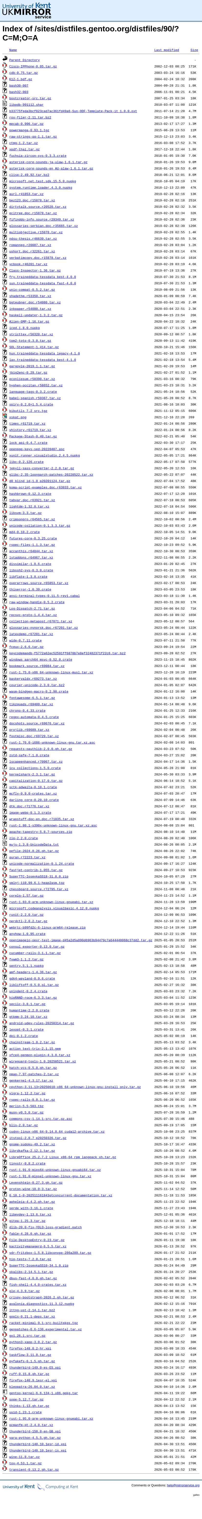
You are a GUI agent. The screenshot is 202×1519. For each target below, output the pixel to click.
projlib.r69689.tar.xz (29, 729)
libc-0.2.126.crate (26, 461)
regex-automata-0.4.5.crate (34, 717)
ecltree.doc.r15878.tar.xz (33, 213)
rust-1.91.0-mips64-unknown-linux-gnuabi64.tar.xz (55, 1169)
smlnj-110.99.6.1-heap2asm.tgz (37, 882)
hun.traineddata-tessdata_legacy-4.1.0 (44, 353)
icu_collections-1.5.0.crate (35, 768)
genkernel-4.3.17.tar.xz (31, 1080)
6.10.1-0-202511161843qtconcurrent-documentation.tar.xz (60, 1195)
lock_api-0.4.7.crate (28, 442)
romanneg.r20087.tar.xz (30, 245)
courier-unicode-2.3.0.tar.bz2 (37, 685)
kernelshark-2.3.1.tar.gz (32, 774)
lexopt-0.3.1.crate (26, 1029)
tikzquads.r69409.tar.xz (31, 704)
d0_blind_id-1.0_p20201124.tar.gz (39, 481)
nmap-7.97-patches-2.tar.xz (34, 1074)
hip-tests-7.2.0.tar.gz (30, 1259)
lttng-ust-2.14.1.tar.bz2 (32, 1310)
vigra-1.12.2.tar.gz (27, 1093)
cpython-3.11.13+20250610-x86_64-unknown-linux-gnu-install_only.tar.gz (75, 1087)
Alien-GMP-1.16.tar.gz (29, 321)
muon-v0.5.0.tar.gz (26, 1112)
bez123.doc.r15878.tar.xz (32, 200)
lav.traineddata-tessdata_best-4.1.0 (42, 359)
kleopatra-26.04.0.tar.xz (32, 1386)
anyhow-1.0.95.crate (27, 933)
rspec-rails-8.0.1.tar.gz (32, 1099)
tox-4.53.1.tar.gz (25, 1463)
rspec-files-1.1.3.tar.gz (32, 544)
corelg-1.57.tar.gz (26, 895)
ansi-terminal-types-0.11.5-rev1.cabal (44, 595)
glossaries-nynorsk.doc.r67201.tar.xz (43, 627)
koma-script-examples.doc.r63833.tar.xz (45, 487)
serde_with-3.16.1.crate (31, 1208)
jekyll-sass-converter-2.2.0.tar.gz (41, 468)
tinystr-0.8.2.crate (27, 1163)
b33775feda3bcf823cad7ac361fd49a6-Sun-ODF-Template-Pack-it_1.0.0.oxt (73, 111)
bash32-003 (18, 92)
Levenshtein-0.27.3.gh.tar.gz (36, 1182)
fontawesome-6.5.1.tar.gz (32, 697)
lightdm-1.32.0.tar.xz (29, 506)
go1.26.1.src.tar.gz (27, 1335)
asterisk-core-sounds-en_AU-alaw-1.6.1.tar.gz (51, 168)
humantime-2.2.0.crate (29, 1010)
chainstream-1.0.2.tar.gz (32, 1042)
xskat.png (17, 417)
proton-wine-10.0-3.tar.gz (33, 1189)
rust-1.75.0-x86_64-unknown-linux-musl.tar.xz (51, 672)
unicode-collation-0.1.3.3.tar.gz (39, 525)
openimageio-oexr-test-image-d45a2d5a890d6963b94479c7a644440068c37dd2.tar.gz (80, 940)
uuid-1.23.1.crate (25, 1412)
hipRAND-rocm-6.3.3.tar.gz (33, 997)
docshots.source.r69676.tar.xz (37, 723)
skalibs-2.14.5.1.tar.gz (31, 1272)
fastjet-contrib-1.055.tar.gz (36, 870)
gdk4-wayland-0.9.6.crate (32, 978)
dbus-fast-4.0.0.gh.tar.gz (33, 1278)
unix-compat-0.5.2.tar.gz (32, 289)
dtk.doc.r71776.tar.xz (29, 806)
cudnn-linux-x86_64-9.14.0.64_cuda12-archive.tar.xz (57, 1131)
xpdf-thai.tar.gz (24, 149)
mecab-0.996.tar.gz (26, 123)
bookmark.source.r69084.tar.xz (37, 666)
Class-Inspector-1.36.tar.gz (35, 270)
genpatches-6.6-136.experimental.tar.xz (45, 1329)
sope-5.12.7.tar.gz (26, 1399)
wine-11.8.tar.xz (24, 1456)
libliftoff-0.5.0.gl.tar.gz (34, 984)
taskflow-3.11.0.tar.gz (30, 1354)
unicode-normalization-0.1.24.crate (41, 863)
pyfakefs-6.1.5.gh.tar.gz (32, 1361)
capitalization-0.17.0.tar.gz (36, 780)
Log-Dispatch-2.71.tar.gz (32, 608)
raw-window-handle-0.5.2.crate (37, 602)
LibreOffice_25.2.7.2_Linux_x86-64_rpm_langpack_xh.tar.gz (62, 1157)
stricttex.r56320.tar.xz (31, 334)
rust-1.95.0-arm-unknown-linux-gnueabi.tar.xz (51, 1418)
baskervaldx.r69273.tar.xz (33, 678)
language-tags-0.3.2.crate (33, 391)
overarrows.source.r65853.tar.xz (38, 583)
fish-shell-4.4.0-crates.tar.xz (38, 1284)
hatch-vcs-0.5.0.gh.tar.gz (33, 1067)
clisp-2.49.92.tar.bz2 (29, 174)
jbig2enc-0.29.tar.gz (28, 372)
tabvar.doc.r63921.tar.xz (32, 500)
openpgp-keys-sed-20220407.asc (37, 449)
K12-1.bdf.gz (20, 79)
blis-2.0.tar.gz (23, 1125)
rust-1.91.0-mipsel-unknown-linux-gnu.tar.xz (50, 1176)
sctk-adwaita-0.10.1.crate (33, 787)
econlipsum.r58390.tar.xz (32, 379)
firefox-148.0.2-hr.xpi (30, 1348)
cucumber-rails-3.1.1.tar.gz (35, 953)
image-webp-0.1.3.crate (30, 812)
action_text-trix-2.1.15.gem (35, 1048)
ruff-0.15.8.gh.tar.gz (29, 1374)
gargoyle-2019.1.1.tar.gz (32, 366)
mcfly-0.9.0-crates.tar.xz (33, 793)
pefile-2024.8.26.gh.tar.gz (34, 851)
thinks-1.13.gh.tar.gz (29, 1405)
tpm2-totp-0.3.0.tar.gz (30, 340)
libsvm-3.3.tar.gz (25, 513)
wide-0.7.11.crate (25, 640)
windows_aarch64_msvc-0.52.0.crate (40, 659)
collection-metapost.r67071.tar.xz (40, 621)
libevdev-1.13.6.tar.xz (30, 1214)
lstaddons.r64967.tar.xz (31, 557)
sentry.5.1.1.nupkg (26, 965)
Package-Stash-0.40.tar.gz (33, 436)
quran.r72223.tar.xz (27, 857)
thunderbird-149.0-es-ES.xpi (35, 1367)
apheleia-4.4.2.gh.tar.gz (32, 1201)
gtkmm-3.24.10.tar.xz (28, 1016)
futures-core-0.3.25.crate (33, 538)
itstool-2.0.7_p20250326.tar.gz (38, 1138)
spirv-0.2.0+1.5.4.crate (31, 404)
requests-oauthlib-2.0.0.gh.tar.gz (40, 748)
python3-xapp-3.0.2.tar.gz (33, 1342)
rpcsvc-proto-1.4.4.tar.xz (33, 615)
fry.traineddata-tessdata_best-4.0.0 (42, 277)
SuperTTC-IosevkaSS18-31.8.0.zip (38, 876)
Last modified (166, 50)
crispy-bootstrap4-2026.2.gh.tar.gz (41, 1297)
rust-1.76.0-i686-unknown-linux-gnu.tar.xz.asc (52, 742)
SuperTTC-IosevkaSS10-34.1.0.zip (38, 1265)
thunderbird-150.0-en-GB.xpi (35, 1431)
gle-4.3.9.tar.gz (24, 1291)
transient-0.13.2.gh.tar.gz (34, 1469)
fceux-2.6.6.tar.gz (26, 646)
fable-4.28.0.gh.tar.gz (30, 1233)
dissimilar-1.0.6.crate (30, 564)
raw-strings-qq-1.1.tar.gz (33, 136)
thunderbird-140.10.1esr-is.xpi (38, 1450)
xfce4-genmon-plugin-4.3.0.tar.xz (39, 1055)
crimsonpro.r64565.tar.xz (32, 519)
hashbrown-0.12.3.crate (30, 493)
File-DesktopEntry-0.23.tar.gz (37, 1240)
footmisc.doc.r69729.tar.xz (34, 736)
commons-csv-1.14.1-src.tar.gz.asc (40, 1118)
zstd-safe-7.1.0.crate (29, 755)
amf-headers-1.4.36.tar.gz (33, 972)
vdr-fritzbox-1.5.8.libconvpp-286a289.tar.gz (50, 1252)
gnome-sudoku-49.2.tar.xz (32, 1144)
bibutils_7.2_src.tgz (28, 410)
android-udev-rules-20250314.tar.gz (41, 1023)
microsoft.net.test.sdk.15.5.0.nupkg (42, 181)
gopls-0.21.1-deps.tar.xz (32, 1316)
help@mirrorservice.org (183, 1485)
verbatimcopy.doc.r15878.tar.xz (38, 257)
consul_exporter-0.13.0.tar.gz (37, 946)
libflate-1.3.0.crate (28, 576)
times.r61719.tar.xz (27, 423)
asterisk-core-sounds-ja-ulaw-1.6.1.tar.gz (48, 162)
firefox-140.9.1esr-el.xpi (33, 1380)
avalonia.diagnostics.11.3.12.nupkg (41, 1303)
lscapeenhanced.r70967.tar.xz (36, 761)
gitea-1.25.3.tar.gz (27, 1220)
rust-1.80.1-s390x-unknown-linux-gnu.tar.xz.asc (53, 825)
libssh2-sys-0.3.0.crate (31, 570)
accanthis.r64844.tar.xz (31, 551)
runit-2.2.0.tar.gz (26, 914)
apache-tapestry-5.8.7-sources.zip (40, 831)
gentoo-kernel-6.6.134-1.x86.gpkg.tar (43, 1393)
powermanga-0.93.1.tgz (29, 130)
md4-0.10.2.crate (24, 532)
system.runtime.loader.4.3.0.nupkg (40, 187)
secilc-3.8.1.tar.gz (27, 1004)
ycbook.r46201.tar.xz (28, 264)
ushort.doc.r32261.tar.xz (32, 251)
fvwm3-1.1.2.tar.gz (26, 959)
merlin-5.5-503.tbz (26, 1106)
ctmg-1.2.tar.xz (23, 143)
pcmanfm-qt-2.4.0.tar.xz (31, 1425)
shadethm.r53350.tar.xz (30, 296)
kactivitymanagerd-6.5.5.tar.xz (38, 1246)
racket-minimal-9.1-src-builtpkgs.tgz (43, 1323)
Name (13, 50)
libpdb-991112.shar (26, 104)
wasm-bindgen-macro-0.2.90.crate (38, 691)
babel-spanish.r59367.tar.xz (35, 398)
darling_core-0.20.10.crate (34, 800)
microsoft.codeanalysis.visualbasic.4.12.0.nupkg (54, 908)
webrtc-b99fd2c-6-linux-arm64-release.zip (47, 927)
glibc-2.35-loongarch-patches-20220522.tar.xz (51, 474)
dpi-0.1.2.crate (23, 1036)
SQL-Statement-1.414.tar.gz (34, 347)
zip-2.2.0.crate (23, 838)
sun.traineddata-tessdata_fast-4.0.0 (42, 283)
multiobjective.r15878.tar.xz (36, 232)
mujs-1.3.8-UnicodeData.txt (34, 844)
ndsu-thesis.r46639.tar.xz (33, 238)
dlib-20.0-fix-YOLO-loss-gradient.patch (45, 1227)
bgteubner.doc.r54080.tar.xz (35, 302)
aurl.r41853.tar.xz (26, 194)
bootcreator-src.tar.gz (30, 98)
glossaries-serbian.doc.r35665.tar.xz (43, 225)
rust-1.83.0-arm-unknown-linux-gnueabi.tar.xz (51, 902)
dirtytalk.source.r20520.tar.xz (38, 206)
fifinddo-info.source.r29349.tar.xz (41, 219)
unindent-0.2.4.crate (28, 991)
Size (194, 50)
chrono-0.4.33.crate (27, 710)
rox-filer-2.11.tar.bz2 (30, 117)
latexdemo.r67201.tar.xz (31, 634)
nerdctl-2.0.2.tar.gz (28, 921)
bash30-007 (18, 85)
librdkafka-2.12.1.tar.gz (32, 1150)
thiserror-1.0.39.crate (30, 589)
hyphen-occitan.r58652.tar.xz (36, 385)
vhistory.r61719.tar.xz (30, 430)
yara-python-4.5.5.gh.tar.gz (35, 1437)
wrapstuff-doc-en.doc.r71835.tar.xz (41, 819)
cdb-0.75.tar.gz (23, 72)
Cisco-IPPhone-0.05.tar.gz (33, 66)
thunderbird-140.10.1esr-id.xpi (38, 1444)
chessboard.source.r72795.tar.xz (38, 889)
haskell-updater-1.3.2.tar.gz (36, 315)
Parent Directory (24, 60)
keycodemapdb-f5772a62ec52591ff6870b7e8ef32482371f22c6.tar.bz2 (67, 653)
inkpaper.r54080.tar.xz (30, 308)
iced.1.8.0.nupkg (24, 328)
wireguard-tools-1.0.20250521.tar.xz (42, 1061)
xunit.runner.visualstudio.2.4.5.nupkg (44, 455)
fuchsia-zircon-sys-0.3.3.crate (38, 155)
